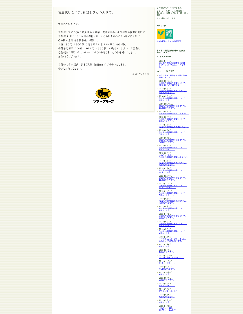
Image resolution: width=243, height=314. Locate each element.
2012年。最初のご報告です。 (171, 258)
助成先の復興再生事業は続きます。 (174, 113)
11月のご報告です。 (167, 263)
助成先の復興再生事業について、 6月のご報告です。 (173, 217)
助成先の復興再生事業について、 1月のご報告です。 (173, 99)
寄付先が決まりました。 (169, 291)
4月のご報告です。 (167, 302)
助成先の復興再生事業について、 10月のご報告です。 (173, 107)
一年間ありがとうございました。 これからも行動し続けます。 (173, 240)
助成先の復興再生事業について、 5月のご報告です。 (173, 133)
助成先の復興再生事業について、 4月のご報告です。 (173, 92)
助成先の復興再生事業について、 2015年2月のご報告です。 (173, 84)
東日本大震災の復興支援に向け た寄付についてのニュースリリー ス (173, 65)
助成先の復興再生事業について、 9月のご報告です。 (173, 194)
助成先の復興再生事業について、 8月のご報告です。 (173, 202)
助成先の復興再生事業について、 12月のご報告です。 (173, 171)
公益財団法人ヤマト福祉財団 (169, 41)
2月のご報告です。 (167, 246)
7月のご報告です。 (167, 285)
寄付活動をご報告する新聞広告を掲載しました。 (173, 76)
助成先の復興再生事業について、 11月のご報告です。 (173, 179)
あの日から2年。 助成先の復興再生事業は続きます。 (174, 156)
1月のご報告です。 (167, 252)
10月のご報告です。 (167, 269)
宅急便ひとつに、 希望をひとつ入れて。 (168, 309)
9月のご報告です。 (167, 274)
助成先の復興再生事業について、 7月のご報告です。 (173, 120)
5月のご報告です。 (167, 297)
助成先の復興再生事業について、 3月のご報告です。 (173, 148)
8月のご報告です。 (167, 280)
